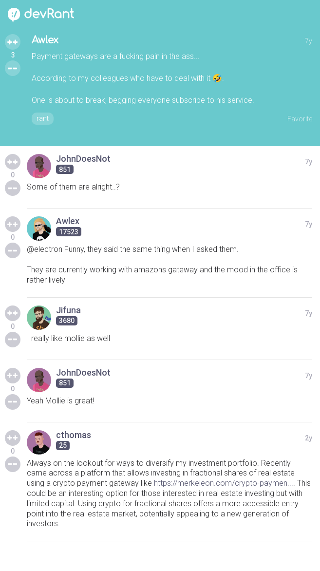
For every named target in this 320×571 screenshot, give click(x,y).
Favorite (299, 119)
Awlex (45, 40)
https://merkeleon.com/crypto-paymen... (223, 483)
